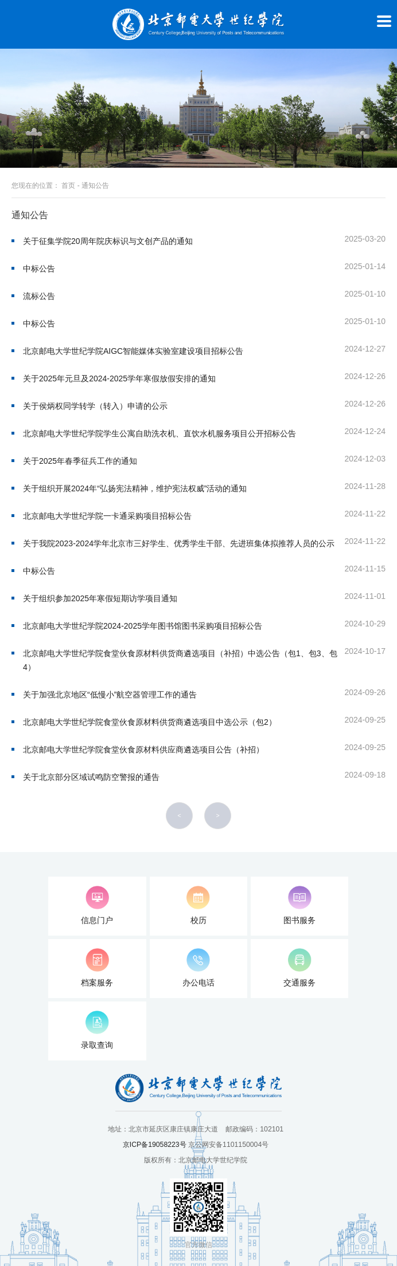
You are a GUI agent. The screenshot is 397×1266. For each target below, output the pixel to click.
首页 (68, 186)
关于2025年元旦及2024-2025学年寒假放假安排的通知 (119, 378)
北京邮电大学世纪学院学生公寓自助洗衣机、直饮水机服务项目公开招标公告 (159, 433)
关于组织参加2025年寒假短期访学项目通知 (100, 598)
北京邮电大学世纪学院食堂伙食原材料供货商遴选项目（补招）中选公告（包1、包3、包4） (180, 660)
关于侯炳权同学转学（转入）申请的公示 (95, 406)
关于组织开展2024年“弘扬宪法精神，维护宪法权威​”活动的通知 (135, 488)
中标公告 (39, 268)
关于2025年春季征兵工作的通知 (80, 461)
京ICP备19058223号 (154, 1145)
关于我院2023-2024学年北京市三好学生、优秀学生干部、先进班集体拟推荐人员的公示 (178, 543)
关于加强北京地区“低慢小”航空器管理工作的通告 (110, 694)
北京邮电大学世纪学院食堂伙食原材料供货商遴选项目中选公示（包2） (150, 722)
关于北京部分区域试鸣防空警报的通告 (91, 777)
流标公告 (39, 296)
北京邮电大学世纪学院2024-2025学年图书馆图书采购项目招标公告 (142, 625)
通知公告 (95, 186)
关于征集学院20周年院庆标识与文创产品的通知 (108, 241)
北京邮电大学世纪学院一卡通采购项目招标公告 (107, 515)
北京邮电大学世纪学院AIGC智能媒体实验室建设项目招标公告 (133, 351)
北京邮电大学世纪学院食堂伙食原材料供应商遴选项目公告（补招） (143, 749)
